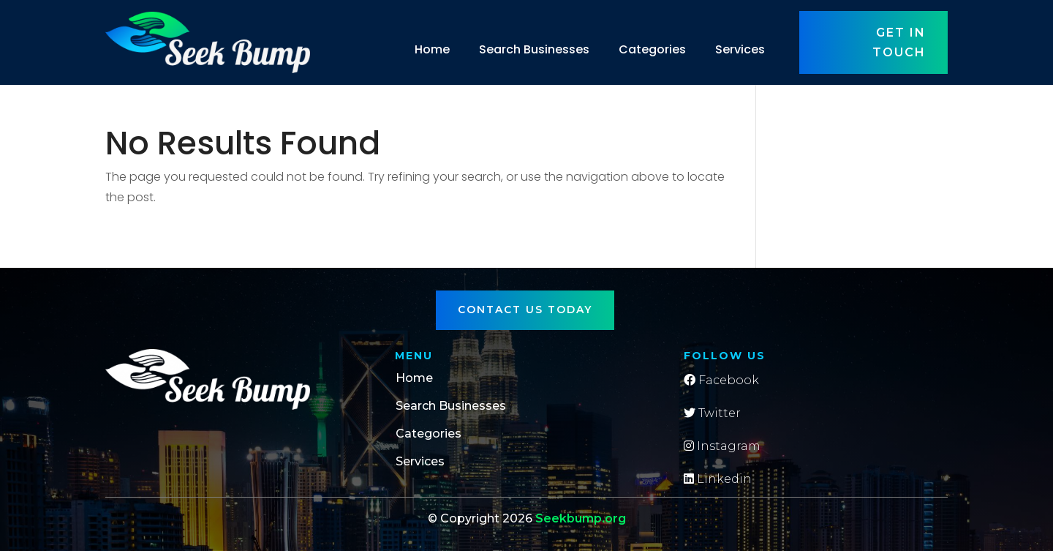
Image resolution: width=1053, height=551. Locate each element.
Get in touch (899, 42)
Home (432, 49)
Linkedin (718, 479)
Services (740, 49)
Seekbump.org (580, 518)
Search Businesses (534, 49)
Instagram (722, 446)
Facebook (721, 380)
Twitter (712, 413)
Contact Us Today (525, 309)
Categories (652, 49)
